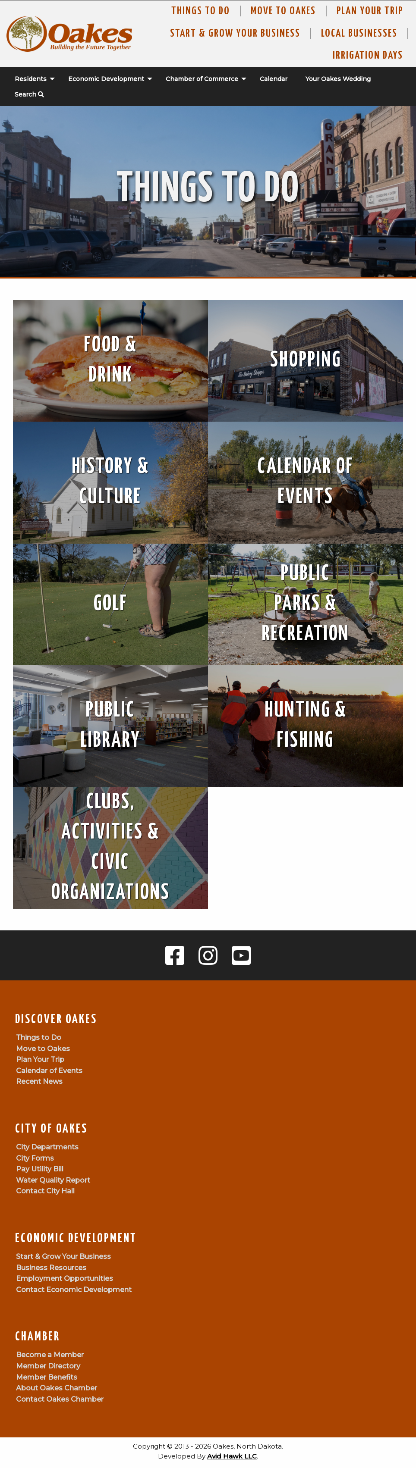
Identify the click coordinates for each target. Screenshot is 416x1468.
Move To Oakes (283, 11)
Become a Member (50, 1355)
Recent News (39, 1081)
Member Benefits (46, 1377)
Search (29, 94)
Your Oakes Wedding (338, 79)
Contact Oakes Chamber (60, 1399)
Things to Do (200, 11)
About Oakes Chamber (56, 1388)
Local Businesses (359, 33)
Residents (31, 79)
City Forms (35, 1158)
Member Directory (48, 1366)
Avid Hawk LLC (232, 1456)
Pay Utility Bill (39, 1169)
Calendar (273, 79)
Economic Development (106, 79)
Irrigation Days (368, 55)
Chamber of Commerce (202, 79)
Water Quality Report (53, 1180)
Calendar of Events (49, 1071)
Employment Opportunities (64, 1278)
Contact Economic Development (74, 1290)
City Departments (47, 1147)
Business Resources (51, 1268)
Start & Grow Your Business (235, 33)
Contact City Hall (45, 1191)
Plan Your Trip (370, 11)
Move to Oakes (43, 1049)
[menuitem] (30, 79)
